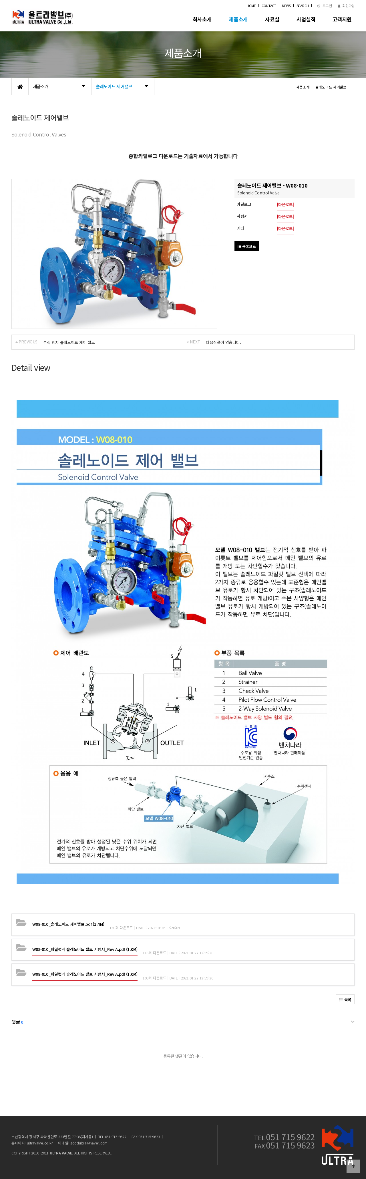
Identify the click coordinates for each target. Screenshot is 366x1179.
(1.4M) (68, 924)
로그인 (324, 5)
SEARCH (303, 5)
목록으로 (247, 246)
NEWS (286, 5)
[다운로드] (285, 204)
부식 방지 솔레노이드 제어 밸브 (69, 342)
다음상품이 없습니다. (223, 342)
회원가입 (346, 5)
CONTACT (269, 5)
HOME (251, 5)
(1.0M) (85, 949)
